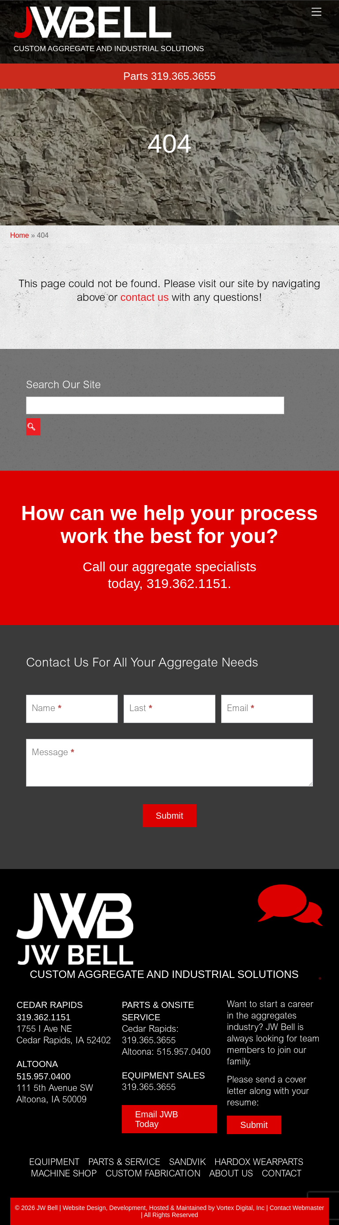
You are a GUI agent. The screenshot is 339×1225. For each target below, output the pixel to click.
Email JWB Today (156, 1119)
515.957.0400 (43, 1076)
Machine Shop (64, 1174)
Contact (281, 1174)
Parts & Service (124, 1162)
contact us (145, 297)
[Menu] (316, 12)
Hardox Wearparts (259, 1162)
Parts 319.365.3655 (169, 76)
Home (19, 235)
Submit (169, 815)
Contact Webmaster (297, 1207)
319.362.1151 (187, 583)
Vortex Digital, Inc (240, 1207)
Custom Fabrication (152, 1174)
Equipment (54, 1162)
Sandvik (187, 1162)
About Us (231, 1174)
